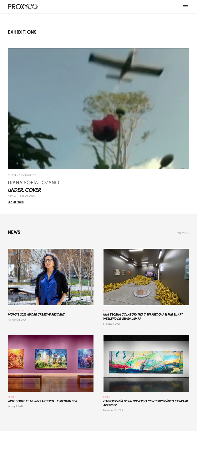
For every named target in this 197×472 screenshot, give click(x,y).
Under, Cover (24, 190)
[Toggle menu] (185, 7)
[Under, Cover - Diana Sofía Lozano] (98, 108)
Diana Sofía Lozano (33, 182)
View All (183, 233)
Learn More (16, 202)
